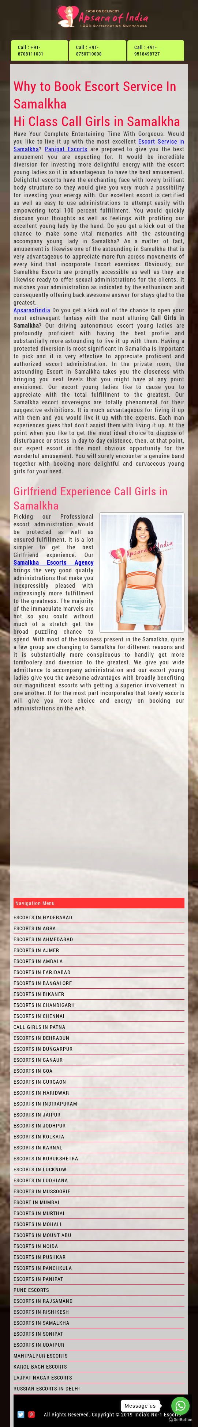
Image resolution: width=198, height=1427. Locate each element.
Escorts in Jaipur (37, 1114)
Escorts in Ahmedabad (43, 939)
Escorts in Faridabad (42, 972)
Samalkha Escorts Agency (53, 562)
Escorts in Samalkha (42, 1322)
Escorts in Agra (35, 928)
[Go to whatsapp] (180, 1406)
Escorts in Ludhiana (41, 1180)
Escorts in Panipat (38, 1278)
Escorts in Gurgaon (40, 1081)
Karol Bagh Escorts (40, 1366)
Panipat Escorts (66, 149)
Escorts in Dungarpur (43, 1048)
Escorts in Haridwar (41, 1092)
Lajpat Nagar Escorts (43, 1377)
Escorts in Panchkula (43, 1267)
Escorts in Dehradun (42, 1037)
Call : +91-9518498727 (147, 50)
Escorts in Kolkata (39, 1136)
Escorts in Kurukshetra (46, 1158)
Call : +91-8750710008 (89, 50)
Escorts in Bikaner (39, 994)
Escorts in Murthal (40, 1213)
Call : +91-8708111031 (31, 50)
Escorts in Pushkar (40, 1257)
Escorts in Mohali (38, 1224)
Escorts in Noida (36, 1246)
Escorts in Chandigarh (44, 1004)
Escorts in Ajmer (36, 950)
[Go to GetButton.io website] (180, 1420)
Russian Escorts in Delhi (47, 1388)
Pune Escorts (31, 1289)
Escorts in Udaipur (39, 1344)
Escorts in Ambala (38, 961)
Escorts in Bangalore (43, 983)
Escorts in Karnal (38, 1147)
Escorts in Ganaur (38, 1059)
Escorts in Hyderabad (43, 917)
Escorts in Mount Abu (42, 1235)
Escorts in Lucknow (40, 1169)
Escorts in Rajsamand (43, 1300)
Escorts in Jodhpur (40, 1125)
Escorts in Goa (33, 1070)
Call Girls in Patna (40, 1026)
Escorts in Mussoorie (42, 1191)
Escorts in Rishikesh (41, 1311)
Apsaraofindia (32, 310)
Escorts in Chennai (39, 1015)
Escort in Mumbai (37, 1202)
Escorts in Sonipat (38, 1333)
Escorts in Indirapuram (45, 1103)
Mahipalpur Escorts (41, 1355)
